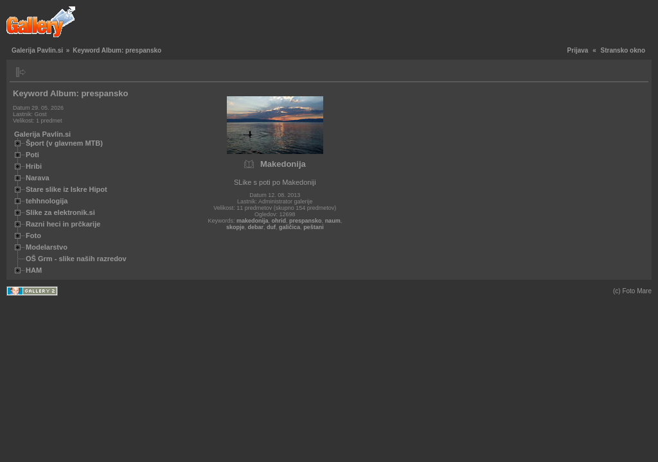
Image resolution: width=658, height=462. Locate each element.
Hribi (34, 166)
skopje (235, 227)
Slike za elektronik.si (60, 212)
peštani (313, 227)
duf (271, 227)
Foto (33, 235)
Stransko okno (623, 50)
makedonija (252, 221)
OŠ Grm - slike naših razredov (76, 258)
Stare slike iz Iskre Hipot (66, 189)
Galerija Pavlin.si (37, 50)
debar (256, 227)
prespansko (305, 221)
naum (333, 221)
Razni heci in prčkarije (63, 224)
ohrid (279, 221)
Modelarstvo (46, 247)
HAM (34, 270)
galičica (289, 227)
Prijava (578, 50)
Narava (37, 178)
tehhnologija (46, 201)
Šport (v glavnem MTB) (64, 143)
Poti (32, 154)
